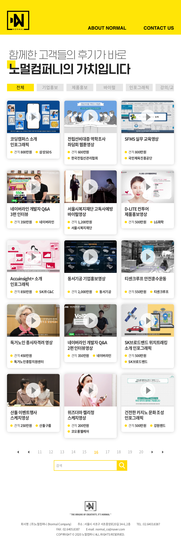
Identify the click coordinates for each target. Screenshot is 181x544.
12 (49, 452)
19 (132, 452)
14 (73, 452)
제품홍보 (83, 87)
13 (61, 452)
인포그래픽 (145, 87)
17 (108, 452)
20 (144, 452)
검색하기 (122, 465)
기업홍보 (52, 87)
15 (85, 452)
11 (37, 452)
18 (120, 452)
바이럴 (114, 87)
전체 (21, 87)
